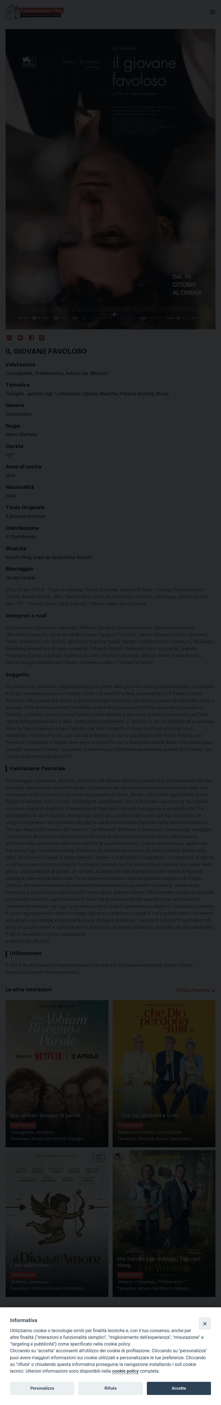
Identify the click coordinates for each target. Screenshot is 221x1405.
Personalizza (42, 1388)
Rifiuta (110, 1388)
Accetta (179, 1388)
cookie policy (125, 1371)
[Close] (205, 1323)
